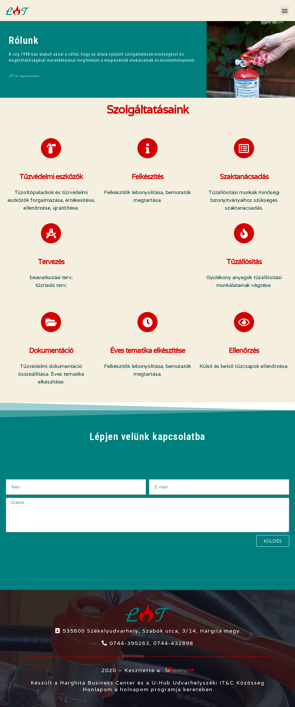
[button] (284, 10)
